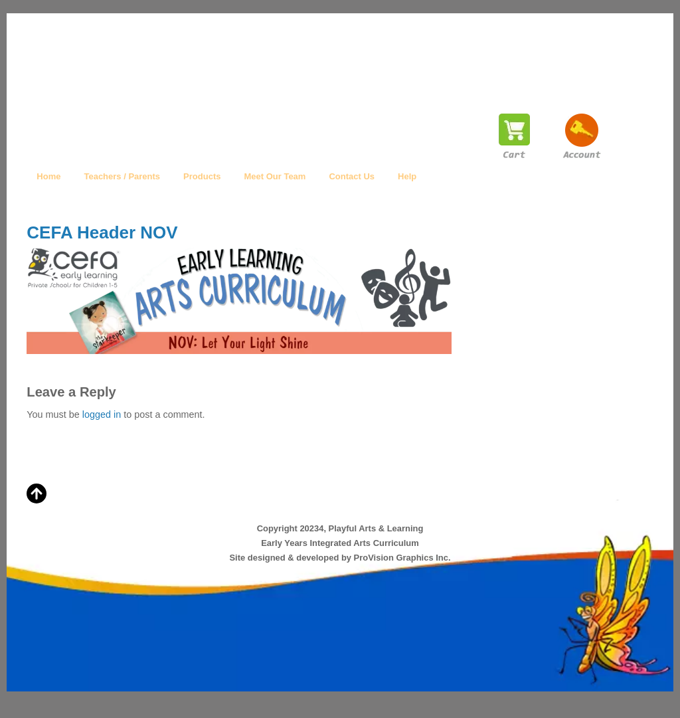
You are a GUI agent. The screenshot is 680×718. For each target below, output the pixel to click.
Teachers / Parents (122, 176)
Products (201, 176)
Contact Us (352, 176)
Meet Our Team (274, 176)
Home (48, 176)
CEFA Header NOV (102, 232)
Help (407, 176)
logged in (101, 414)
